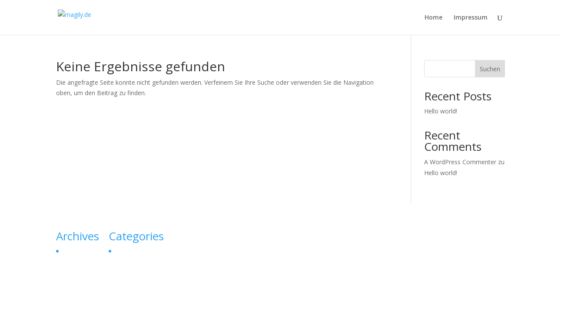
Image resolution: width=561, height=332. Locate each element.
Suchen (490, 69)
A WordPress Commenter (460, 162)
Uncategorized (135, 251)
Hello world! (440, 111)
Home (433, 17)
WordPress (203, 320)
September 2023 (85, 251)
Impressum (471, 17)
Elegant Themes (118, 320)
